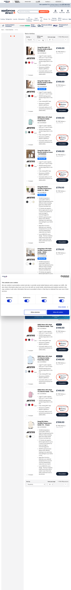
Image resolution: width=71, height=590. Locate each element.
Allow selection (35, 312)
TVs (49, 19)
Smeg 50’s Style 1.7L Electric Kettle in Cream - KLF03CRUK (45, 152)
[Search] (33, 11)
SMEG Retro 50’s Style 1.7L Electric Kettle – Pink (45, 390)
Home (2, 29)
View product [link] (62, 74)
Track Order (62, 11)
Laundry (15, 19)
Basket (68, 11)
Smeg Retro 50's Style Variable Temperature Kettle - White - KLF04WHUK (44, 251)
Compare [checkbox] (30, 75)
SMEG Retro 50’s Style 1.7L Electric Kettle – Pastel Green (45, 118)
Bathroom (65, 19)
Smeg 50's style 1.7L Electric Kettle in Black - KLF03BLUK (45, 49)
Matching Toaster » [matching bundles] (62, 69)
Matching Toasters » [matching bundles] (62, 105)
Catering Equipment (54, 19)
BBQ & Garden (59, 19)
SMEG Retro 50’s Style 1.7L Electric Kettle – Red (45, 325)
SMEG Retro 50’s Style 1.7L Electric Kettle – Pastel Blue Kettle (45, 358)
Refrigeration (9, 19)
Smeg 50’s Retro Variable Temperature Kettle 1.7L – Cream (44, 423)
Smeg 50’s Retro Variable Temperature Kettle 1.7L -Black (44, 188)
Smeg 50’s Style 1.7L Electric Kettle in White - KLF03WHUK (45, 82)
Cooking (2, 19)
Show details (62, 307)
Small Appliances (36, 19)
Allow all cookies (58, 312)
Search (44, 12)
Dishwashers (21, 19)
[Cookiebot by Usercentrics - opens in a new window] (62, 276)
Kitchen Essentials (9, 29)
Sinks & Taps (41, 19)
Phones (45, 19)
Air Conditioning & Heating (29, 19)
